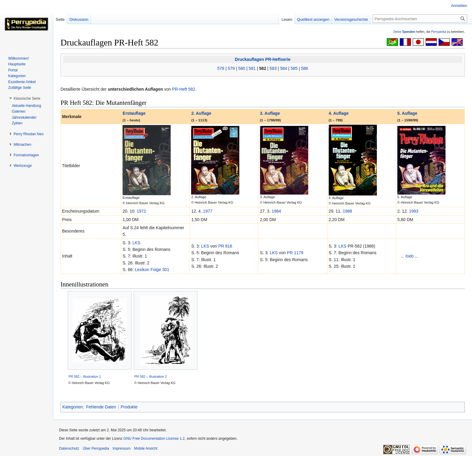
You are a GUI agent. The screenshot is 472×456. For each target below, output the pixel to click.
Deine (404, 31)
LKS (136, 242)
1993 (413, 211)
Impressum (121, 448)
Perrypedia (438, 31)
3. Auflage (270, 113)
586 (304, 68)
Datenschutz (69, 448)
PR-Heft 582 (183, 89)
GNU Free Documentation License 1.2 (154, 438)
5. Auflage (407, 113)
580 (241, 68)
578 (220, 68)
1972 (141, 211)
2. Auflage (201, 113)
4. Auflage (339, 113)
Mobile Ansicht (145, 448)
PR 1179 (295, 252)
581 (252, 68)
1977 (207, 211)
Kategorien (72, 406)
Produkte (129, 406)
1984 (276, 211)
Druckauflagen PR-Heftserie (262, 59)
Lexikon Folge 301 (152, 269)
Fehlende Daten (101, 406)
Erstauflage (134, 113)
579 (231, 68)
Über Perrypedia (96, 448)
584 (283, 68)
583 (273, 68)
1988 (347, 211)
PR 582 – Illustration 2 (150, 376)
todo (409, 256)
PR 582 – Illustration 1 (84, 376)
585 (293, 68)
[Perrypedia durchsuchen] (420, 18)
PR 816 (225, 246)
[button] (27, 98)
